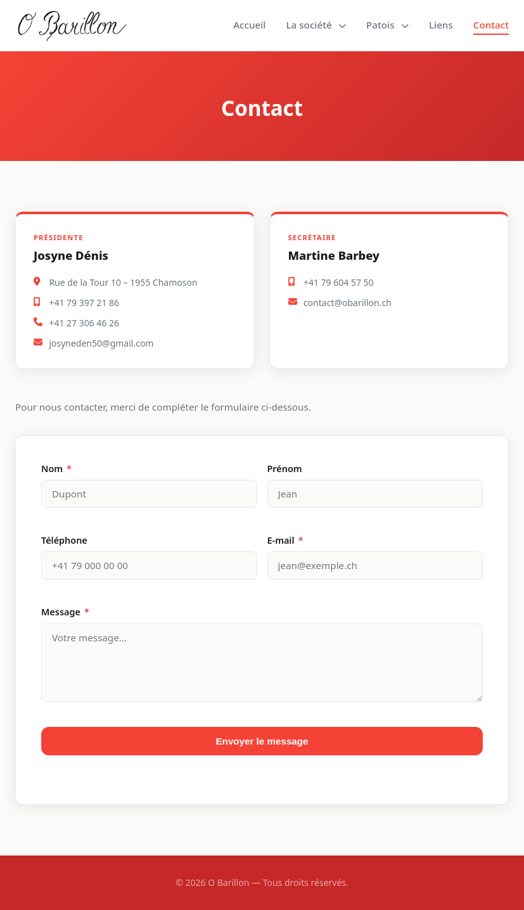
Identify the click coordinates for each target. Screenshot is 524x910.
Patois (387, 24)
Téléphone (64, 540)
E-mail (285, 540)
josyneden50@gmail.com (101, 343)
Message (65, 612)
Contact (491, 24)
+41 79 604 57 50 (339, 282)
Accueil (249, 24)
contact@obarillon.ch (348, 303)
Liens (441, 24)
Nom (56, 469)
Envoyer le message (261, 741)
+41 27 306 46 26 (84, 323)
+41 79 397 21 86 (84, 303)
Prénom (284, 469)
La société (316, 24)
